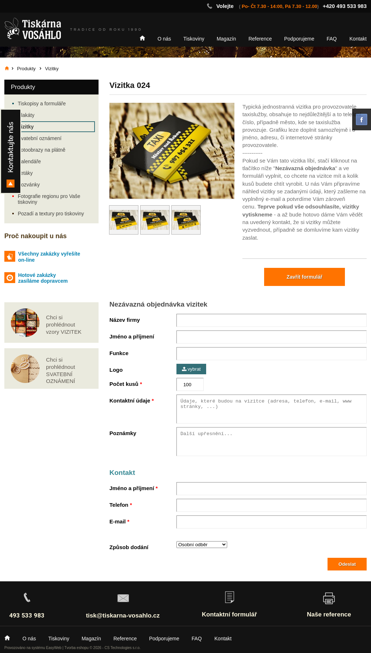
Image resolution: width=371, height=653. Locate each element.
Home (142, 38)
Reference (260, 39)
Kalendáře (29, 161)
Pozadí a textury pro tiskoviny (51, 213)
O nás (164, 39)
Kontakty (10, 151)
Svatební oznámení (40, 138)
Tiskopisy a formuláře (42, 103)
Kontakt (358, 39)
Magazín (226, 39)
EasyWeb (54, 648)
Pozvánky (29, 185)
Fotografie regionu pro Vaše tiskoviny (49, 199)
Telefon (118, 505)
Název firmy (124, 320)
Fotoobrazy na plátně (42, 150)
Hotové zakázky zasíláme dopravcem (43, 278)
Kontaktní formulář (229, 614)
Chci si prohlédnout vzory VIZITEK (64, 324)
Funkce (119, 353)
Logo (116, 370)
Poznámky (122, 433)
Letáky (25, 173)
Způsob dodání (128, 547)
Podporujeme (299, 39)
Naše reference (329, 614)
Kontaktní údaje (129, 400)
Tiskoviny (193, 39)
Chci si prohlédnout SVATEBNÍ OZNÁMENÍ (60, 370)
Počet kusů (123, 384)
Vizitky (26, 127)
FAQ (332, 39)
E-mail (117, 521)
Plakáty (26, 115)
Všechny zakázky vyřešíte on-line (49, 257)
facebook (361, 119)
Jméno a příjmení (131, 336)
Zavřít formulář (304, 277)
